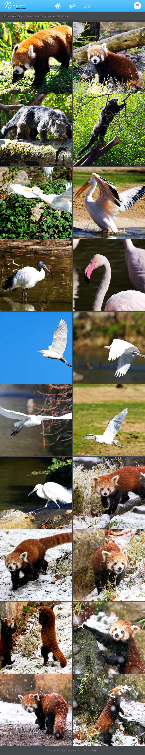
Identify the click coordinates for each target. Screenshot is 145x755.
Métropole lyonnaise (43, 16)
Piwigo (94, 750)
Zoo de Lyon (62, 16)
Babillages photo (22, 16)
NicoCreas (71, 750)
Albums (7, 16)
